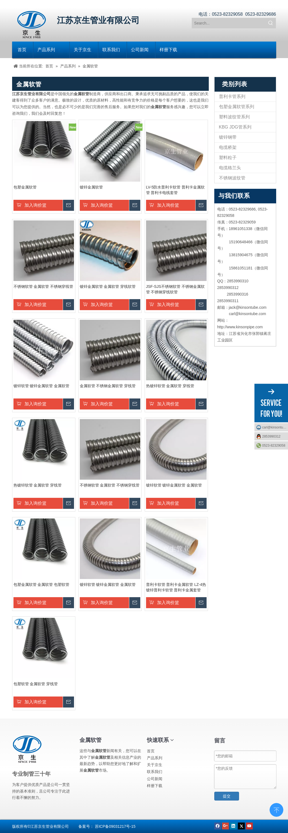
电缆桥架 (228, 147)
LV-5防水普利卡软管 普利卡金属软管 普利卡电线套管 (175, 190)
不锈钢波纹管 (232, 178)
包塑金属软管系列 (236, 106)
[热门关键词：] (271, 23)
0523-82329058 (273, 445)
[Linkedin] (234, 825)
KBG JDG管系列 (235, 127)
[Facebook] (218, 825)
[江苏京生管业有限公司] (32, 24)
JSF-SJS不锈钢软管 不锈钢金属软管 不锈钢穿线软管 (175, 289)
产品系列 (154, 758)
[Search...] (229, 23)
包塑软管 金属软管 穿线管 (35, 684)
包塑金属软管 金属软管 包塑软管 (41, 584)
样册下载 (154, 785)
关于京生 (154, 765)
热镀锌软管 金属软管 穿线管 (170, 386)
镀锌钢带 (228, 137)
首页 (151, 751)
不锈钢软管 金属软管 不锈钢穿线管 (43, 286)
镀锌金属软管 (91, 187)
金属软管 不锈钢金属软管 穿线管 (108, 386)
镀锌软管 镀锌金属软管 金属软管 (41, 386)
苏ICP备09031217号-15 (115, 826)
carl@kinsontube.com (275, 427)
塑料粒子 (228, 157)
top (276, 809)
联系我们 (154, 771)
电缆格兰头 (230, 167)
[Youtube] (249, 825)
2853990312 (271, 436)
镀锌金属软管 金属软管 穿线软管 (108, 286)
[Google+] (226, 825)
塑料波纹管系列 (234, 116)
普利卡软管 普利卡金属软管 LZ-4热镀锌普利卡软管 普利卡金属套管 (176, 587)
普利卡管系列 (232, 96)
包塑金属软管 (25, 187)
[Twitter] (242, 825)
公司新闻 (154, 779)
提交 (227, 796)
